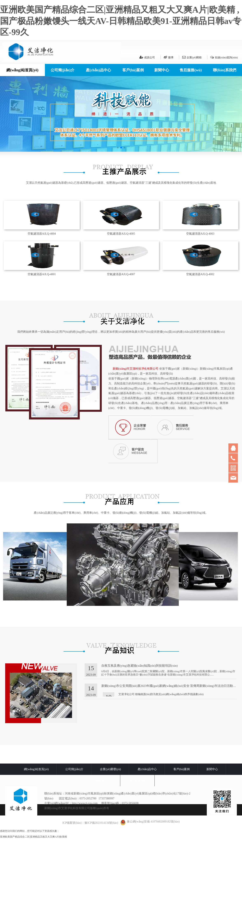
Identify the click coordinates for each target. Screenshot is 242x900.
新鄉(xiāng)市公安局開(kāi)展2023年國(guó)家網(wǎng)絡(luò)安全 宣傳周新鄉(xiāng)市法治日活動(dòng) (171, 747)
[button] (118, 147)
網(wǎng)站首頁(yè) (22, 70)
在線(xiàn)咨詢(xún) (224, 57)
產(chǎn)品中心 (98, 70)
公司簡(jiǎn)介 (62, 70)
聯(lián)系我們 (224, 70)
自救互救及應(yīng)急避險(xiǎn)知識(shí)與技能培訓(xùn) (139, 727)
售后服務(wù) (191, 70)
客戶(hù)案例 (133, 70)
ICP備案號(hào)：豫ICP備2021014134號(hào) (90, 884)
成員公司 (147, 57)
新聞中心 (161, 70)
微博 (168, 57)
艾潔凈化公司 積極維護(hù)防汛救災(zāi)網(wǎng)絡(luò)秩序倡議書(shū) (161, 755)
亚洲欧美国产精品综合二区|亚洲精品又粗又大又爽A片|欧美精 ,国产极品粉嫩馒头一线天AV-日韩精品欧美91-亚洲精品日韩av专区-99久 (120, 21)
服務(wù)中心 (103, 842)
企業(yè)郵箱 (192, 57)
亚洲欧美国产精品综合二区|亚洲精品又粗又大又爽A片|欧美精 (33, 898)
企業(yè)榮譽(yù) (110, 830)
